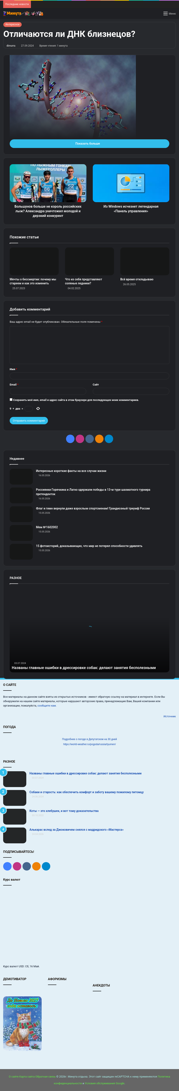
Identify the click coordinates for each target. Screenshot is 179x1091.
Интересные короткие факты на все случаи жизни (71, 471)
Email (14, 384)
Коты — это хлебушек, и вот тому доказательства (64, 811)
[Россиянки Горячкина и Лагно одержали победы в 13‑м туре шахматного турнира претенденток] (21, 495)
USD (21, 966)
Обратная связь (45, 1076)
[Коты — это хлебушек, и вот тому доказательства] (14, 817)
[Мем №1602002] (21, 533)
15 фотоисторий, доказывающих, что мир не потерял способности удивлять (89, 546)
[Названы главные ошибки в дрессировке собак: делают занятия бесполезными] (14, 779)
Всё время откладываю (136, 279)
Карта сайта (27, 1076)
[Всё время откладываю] (144, 261)
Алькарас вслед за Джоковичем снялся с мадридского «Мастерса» (76, 829)
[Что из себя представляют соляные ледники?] (89, 261)
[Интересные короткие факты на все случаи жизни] (21, 477)
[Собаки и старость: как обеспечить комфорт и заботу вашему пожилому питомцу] (14, 798)
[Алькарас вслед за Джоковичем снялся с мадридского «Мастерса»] (14, 835)
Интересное (12, 24)
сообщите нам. (46, 705)
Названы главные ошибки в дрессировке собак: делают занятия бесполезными (84, 667)
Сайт (96, 384)
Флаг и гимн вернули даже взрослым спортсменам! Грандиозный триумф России (93, 508)
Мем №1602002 (47, 527)
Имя (13, 369)
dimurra (11, 45)
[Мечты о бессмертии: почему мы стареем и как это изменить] (34, 261)
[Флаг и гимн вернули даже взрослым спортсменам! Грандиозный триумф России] (21, 514)
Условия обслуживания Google (104, 1083)
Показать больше (89, 143)
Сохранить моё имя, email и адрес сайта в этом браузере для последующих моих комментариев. (76, 400)
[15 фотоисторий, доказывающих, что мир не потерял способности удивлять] (21, 552)
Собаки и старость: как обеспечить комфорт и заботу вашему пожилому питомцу (86, 792)
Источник (169, 716)
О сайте (14, 1076)
